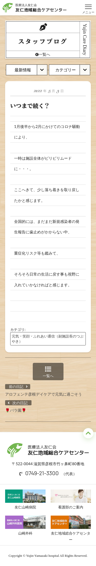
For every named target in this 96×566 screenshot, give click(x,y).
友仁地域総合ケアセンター (71, 529)
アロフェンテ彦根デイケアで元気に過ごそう (43, 394)
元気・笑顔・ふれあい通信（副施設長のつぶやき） (47, 338)
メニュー (88, 4)
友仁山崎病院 (25, 499)
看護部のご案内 (71, 499)
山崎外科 (25, 526)
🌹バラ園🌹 (15, 410)
